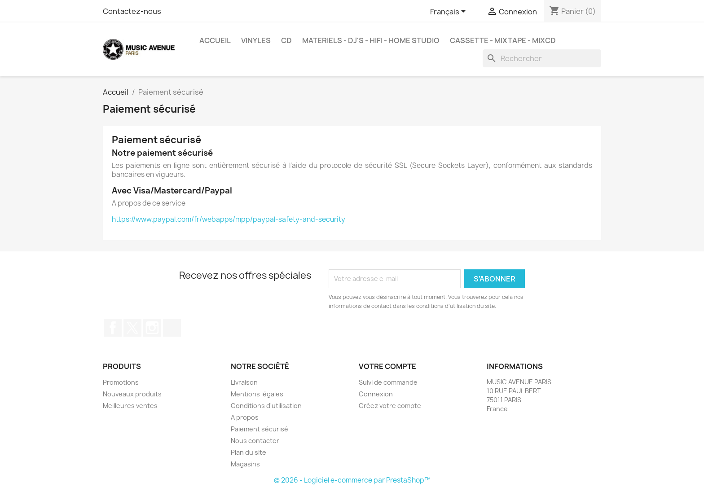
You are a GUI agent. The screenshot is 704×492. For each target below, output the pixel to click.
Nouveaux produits (132, 394)
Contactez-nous (132, 11)
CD (286, 40)
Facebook (113, 328)
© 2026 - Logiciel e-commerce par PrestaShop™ (352, 480)
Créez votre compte (390, 405)
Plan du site (248, 452)
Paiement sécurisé (259, 429)
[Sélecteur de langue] (449, 12)
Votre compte (387, 366)
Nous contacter (255, 440)
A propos (245, 417)
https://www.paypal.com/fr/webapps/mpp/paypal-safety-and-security (228, 219)
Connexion (376, 394)
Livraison (244, 382)
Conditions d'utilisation (266, 405)
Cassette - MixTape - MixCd (503, 40)
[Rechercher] (542, 58)
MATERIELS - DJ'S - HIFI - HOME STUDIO (371, 40)
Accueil (215, 40)
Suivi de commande (388, 382)
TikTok (172, 328)
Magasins (245, 464)
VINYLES (256, 40)
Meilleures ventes (130, 405)
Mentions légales (257, 394)
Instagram (152, 328)
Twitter (132, 328)
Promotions (121, 382)
